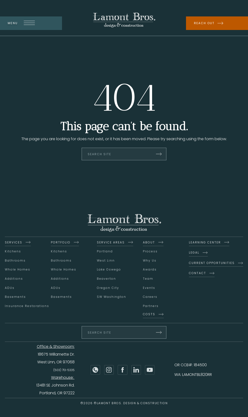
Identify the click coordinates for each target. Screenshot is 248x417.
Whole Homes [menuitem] (17, 270)
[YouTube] (150, 370)
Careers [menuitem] (150, 297)
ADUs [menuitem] (10, 288)
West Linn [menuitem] (106, 261)
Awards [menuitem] (150, 270)
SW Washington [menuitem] (111, 297)
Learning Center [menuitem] (205, 243)
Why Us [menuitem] (149, 261)
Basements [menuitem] (15, 297)
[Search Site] (124, 154)
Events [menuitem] (149, 288)
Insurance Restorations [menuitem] (27, 306)
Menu (21, 23)
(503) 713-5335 (64, 370)
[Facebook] (122, 370)
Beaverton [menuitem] (106, 279)
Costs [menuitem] (149, 315)
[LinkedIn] (136, 370)
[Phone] (95, 370)
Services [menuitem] (13, 243)
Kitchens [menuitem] (13, 252)
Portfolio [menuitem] (60, 243)
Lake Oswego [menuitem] (109, 270)
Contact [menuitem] (197, 273)
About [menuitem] (149, 243)
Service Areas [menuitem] (111, 243)
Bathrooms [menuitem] (15, 261)
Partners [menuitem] (151, 306)
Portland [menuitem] (105, 252)
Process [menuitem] (150, 252)
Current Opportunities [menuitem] (212, 263)
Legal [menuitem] (194, 253)
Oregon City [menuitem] (108, 288)
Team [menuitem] (148, 279)
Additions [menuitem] (14, 279)
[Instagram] (109, 370)
